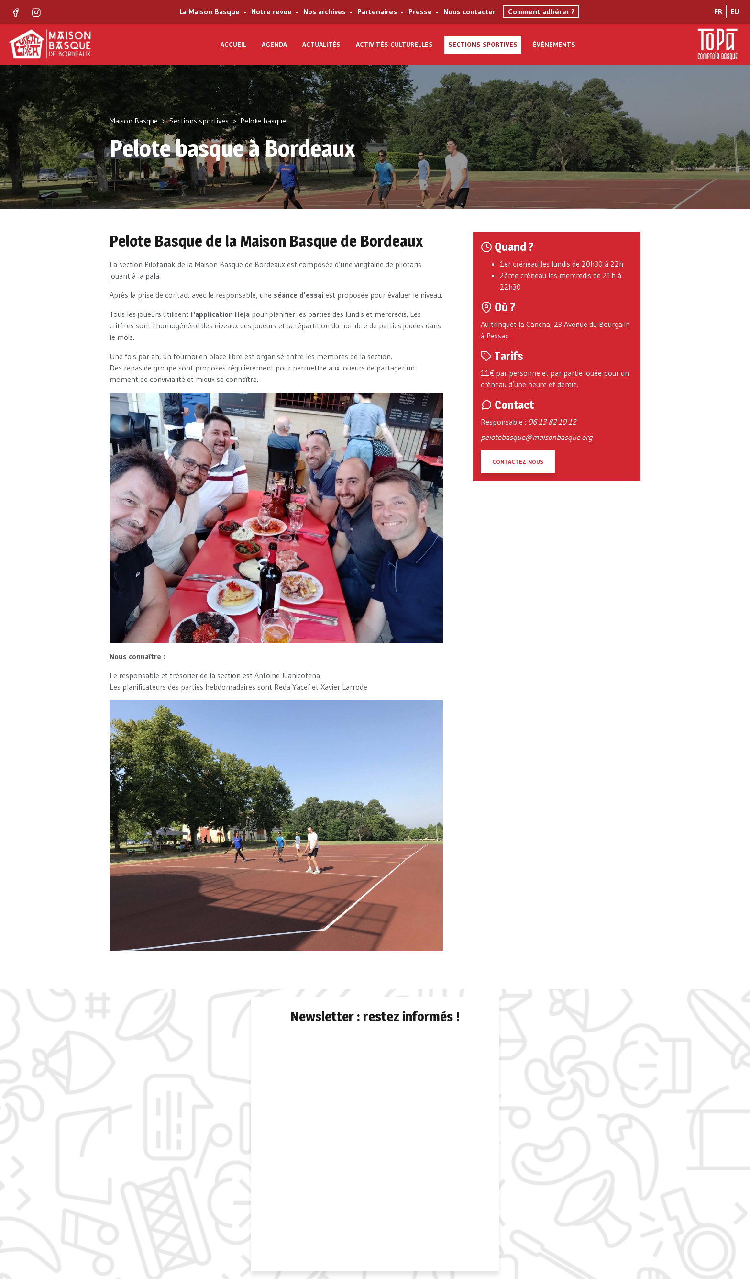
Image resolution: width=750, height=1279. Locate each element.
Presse (420, 11)
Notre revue (271, 11)
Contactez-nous (517, 461)
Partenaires (377, 11)
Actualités (321, 44)
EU (734, 11)
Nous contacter (469, 11)
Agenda (274, 44)
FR (718, 11)
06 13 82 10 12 (552, 421)
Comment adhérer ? (541, 11)
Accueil (233, 44)
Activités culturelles (394, 44)
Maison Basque (134, 120)
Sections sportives (483, 44)
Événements (554, 44)
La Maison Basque (209, 11)
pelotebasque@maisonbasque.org (537, 437)
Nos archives (324, 11)
